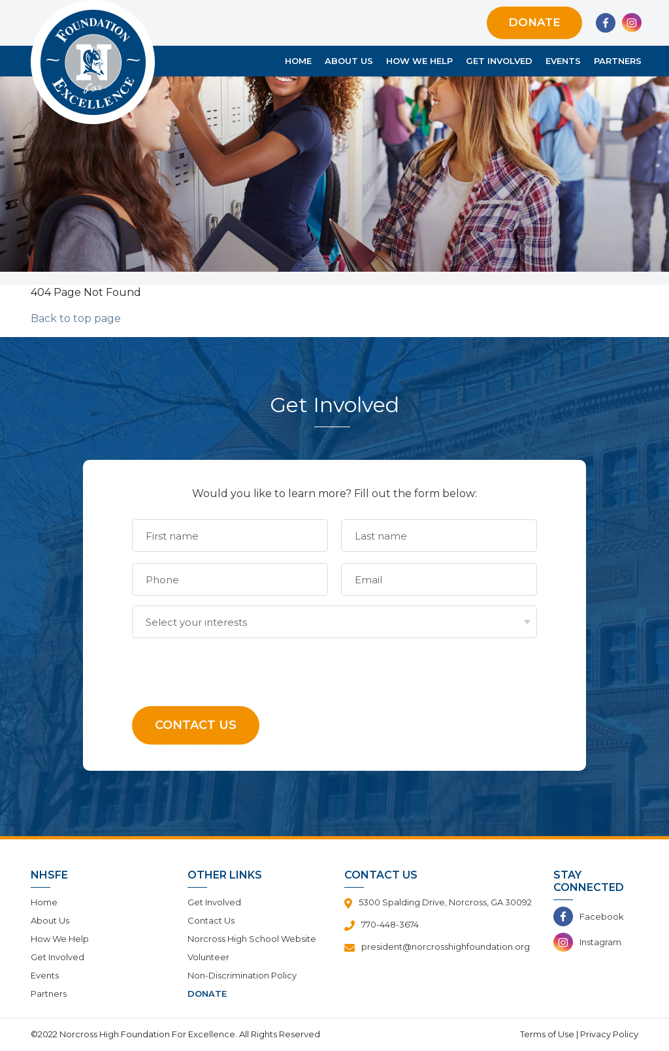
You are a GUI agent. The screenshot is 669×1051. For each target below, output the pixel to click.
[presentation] (231, 663)
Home (298, 61)
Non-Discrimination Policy (242, 975)
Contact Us (211, 920)
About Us (349, 61)
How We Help (419, 61)
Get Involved (499, 61)
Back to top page (76, 318)
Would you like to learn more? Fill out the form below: (334, 493)
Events (563, 61)
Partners (618, 61)
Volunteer (208, 957)
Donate (534, 22)
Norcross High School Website (252, 938)
